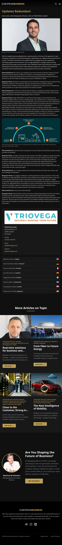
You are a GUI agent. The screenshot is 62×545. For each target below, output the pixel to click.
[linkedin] (35, 524)
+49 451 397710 (10, 240)
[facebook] (26, 524)
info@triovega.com (11, 245)
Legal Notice (44, 536)
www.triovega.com (11, 251)
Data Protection (55, 536)
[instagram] (31, 524)
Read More (9, 366)
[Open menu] (58, 4)
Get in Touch (34, 481)
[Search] (56, 4)
